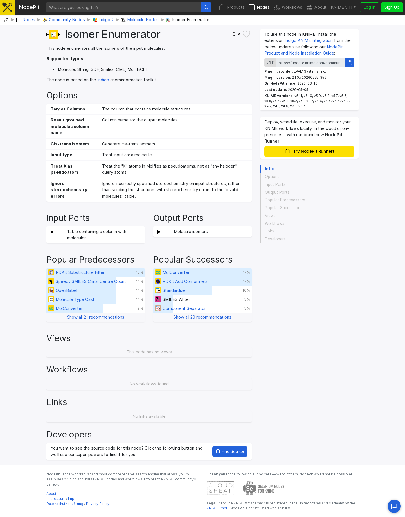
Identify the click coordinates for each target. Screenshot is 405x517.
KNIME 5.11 (341, 7)
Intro (269, 168)
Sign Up (391, 7)
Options (272, 176)
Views (270, 215)
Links (269, 231)
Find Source (230, 451)
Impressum (55, 498)
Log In (369, 7)
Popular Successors (283, 208)
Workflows (288, 7)
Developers (275, 239)
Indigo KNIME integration (309, 40)
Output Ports (277, 192)
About (317, 7)
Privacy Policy (97, 504)
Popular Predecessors (285, 200)
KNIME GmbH (218, 508)
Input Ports (275, 184)
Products (232, 7)
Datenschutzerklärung (64, 504)
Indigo (103, 79)
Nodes (259, 7)
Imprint (74, 498)
